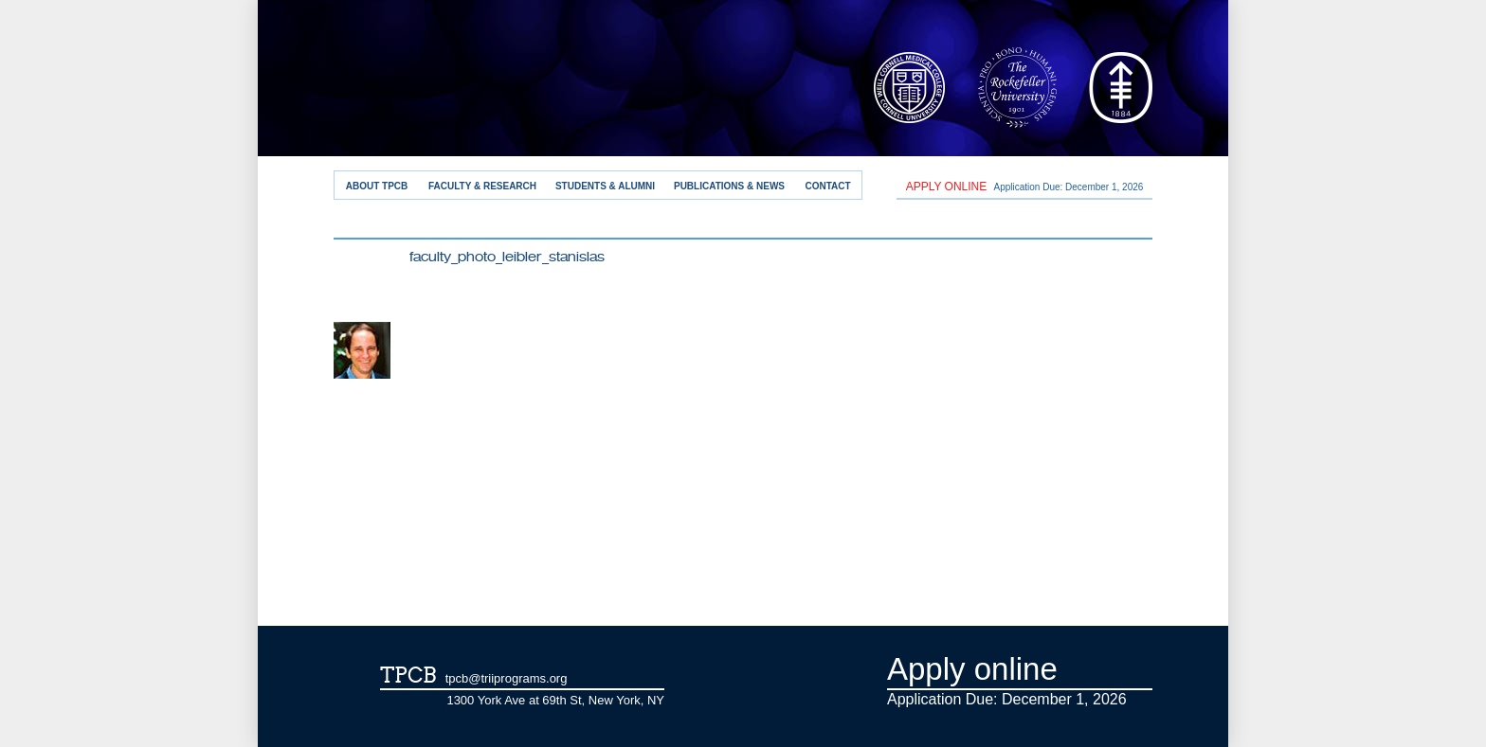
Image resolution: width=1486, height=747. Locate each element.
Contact (827, 186)
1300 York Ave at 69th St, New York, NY (555, 700)
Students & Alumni (605, 186)
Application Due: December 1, (1025, 186)
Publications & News (729, 186)
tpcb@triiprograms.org (506, 678)
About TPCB (377, 186)
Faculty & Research (482, 186)
